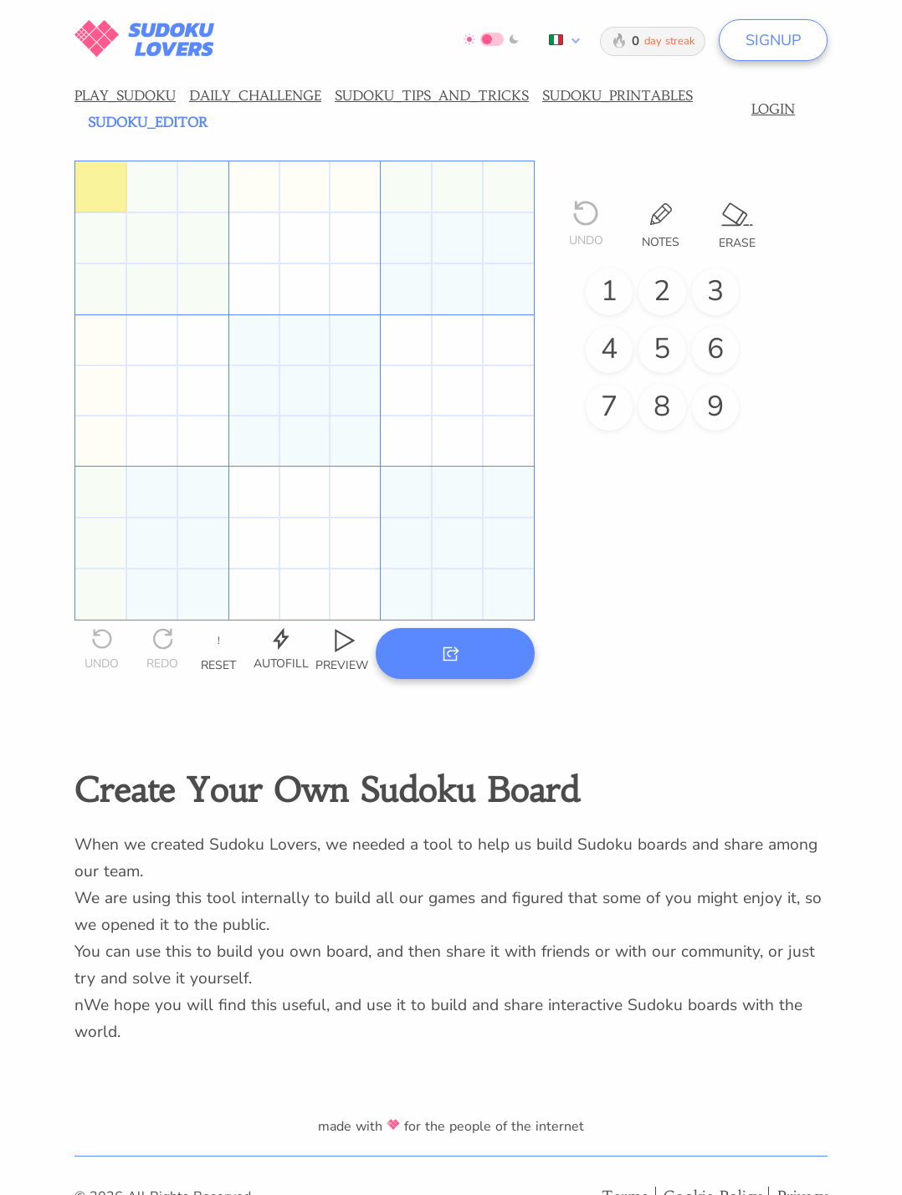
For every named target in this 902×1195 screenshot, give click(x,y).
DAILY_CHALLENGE (255, 95)
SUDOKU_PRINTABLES (617, 95)
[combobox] (561, 40)
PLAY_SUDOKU (125, 95)
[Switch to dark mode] (491, 39)
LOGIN (773, 108)
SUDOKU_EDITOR (148, 122)
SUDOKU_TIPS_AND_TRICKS (432, 95)
